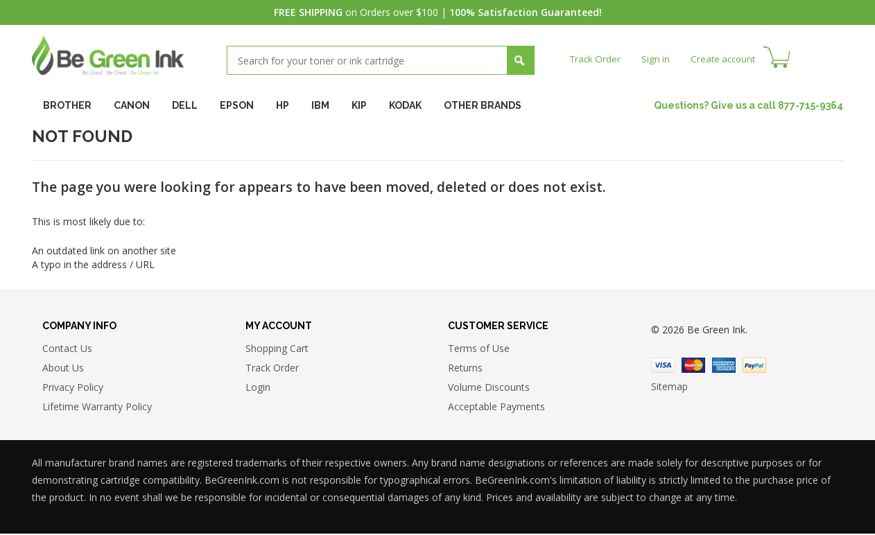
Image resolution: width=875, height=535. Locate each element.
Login (257, 387)
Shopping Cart (277, 349)
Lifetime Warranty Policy (97, 407)
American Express (724, 366)
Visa (663, 366)
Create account (728, 58)
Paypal (754, 366)
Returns (465, 368)
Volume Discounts (489, 387)
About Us (63, 368)
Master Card (693, 366)
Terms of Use (479, 349)
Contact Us (67, 349)
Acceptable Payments (496, 407)
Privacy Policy (72, 387)
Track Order (596, 58)
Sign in (658, 58)
